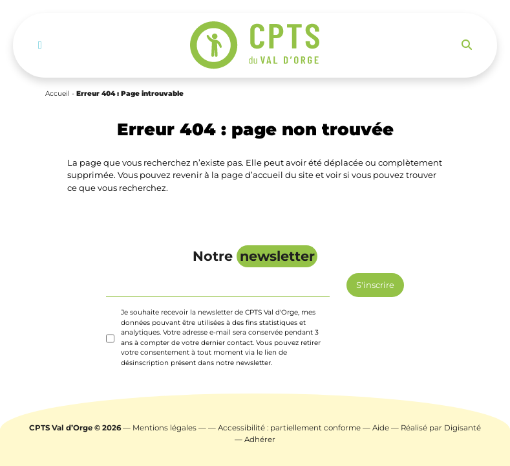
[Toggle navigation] (40, 45)
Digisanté (462, 427)
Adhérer (259, 439)
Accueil (57, 93)
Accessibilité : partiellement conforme (289, 427)
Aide (380, 427)
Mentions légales (165, 427)
